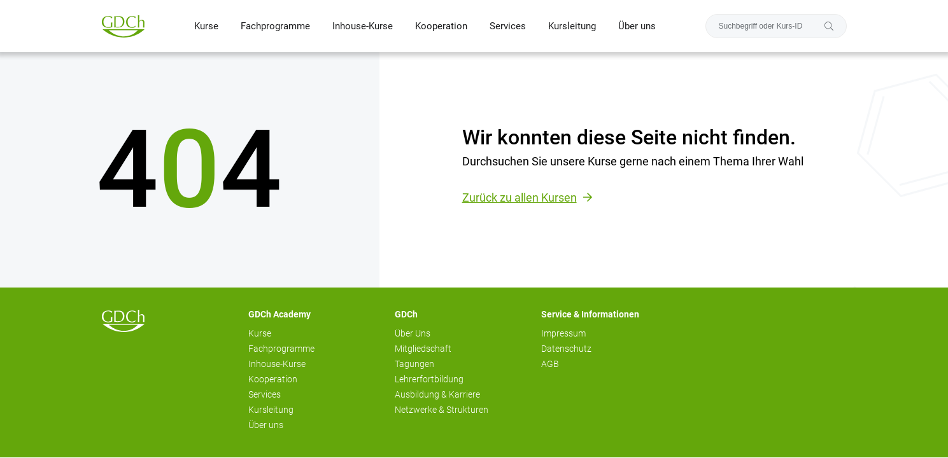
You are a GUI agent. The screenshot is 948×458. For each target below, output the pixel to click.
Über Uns (412, 333)
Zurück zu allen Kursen (519, 197)
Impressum (563, 333)
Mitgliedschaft (423, 349)
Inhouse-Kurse (362, 26)
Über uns (637, 26)
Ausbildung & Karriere (437, 394)
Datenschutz (566, 349)
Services (508, 26)
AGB (550, 364)
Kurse (206, 26)
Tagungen (414, 364)
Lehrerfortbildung (429, 379)
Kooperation (441, 26)
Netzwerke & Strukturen (441, 410)
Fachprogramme (275, 26)
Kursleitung (572, 26)
